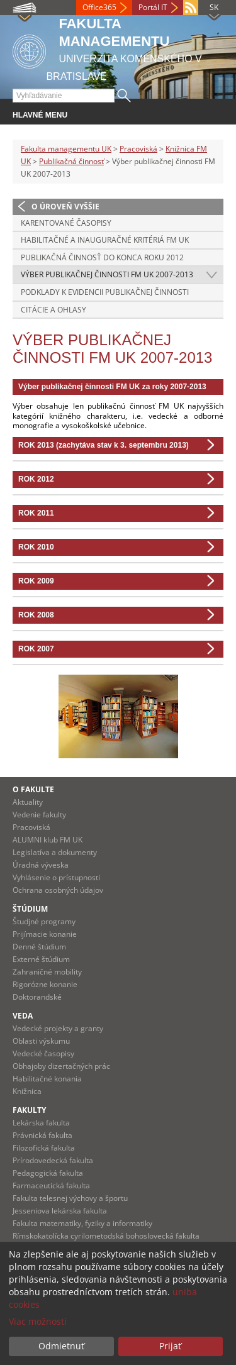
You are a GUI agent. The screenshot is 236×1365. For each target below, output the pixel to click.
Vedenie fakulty (39, 814)
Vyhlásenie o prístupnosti (56, 877)
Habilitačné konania (47, 1078)
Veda (23, 1015)
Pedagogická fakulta (48, 1173)
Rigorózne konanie (45, 984)
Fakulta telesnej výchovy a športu (70, 1198)
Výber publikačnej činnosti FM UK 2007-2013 (107, 274)
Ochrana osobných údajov (58, 890)
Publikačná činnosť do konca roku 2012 (102, 257)
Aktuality (28, 802)
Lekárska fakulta (41, 1122)
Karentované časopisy (66, 223)
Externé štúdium (41, 959)
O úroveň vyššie (65, 206)
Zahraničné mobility (47, 971)
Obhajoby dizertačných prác (61, 1066)
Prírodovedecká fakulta (53, 1160)
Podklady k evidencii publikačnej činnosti (105, 292)
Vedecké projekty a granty (58, 1028)
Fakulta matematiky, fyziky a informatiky (82, 1223)
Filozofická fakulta (44, 1147)
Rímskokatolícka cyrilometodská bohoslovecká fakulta (106, 1235)
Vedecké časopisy (43, 1053)
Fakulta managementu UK (66, 148)
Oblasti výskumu (41, 1041)
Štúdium (30, 909)
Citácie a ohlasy (53, 309)
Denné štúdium (39, 946)
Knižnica (27, 1091)
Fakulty (29, 1110)
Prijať (170, 1346)
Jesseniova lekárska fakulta (60, 1210)
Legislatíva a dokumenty (55, 852)
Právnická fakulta (42, 1135)
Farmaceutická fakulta (51, 1185)
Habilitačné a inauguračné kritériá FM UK (105, 240)
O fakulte (33, 789)
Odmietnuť (61, 1346)
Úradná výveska (41, 864)
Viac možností (38, 1321)
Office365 (99, 7)
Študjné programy (44, 921)
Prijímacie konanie (45, 934)
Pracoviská (138, 148)
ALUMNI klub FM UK (47, 839)
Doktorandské (37, 997)
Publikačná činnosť (71, 161)
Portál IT (152, 7)
